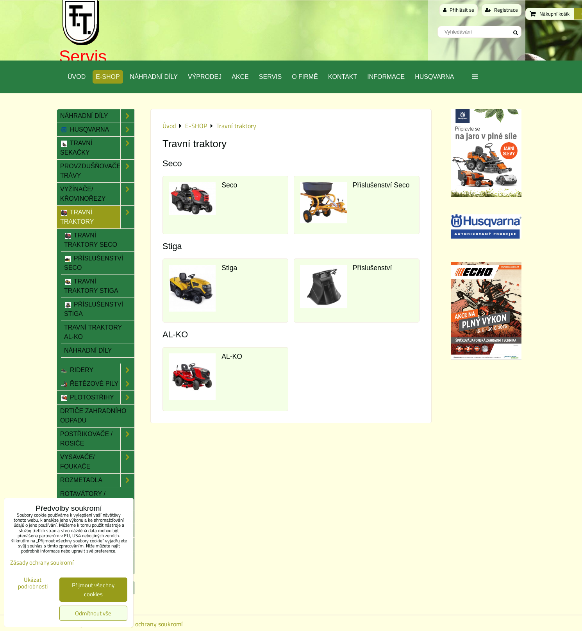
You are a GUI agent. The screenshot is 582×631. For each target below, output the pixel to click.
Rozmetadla (97, 480)
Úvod (77, 76)
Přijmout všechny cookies (93, 590)
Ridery (97, 370)
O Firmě (305, 76)
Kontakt (342, 76)
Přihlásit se (458, 10)
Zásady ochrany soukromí (149, 624)
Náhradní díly (154, 76)
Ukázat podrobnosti (33, 583)
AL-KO (231, 356)
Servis (83, 56)
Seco (229, 185)
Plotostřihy (97, 397)
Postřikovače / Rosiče (97, 439)
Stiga (229, 268)
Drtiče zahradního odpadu (93, 416)
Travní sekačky (97, 148)
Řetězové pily (97, 383)
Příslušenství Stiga (93, 309)
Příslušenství (372, 268)
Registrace (501, 10)
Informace (386, 76)
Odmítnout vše (93, 613)
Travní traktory (97, 217)
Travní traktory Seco (90, 240)
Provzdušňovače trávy (97, 171)
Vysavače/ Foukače (97, 462)
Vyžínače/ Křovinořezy (97, 194)
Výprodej (204, 76)
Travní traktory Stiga (91, 286)
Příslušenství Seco (381, 185)
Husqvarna (434, 76)
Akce (240, 76)
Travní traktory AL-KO (93, 332)
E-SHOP (108, 76)
